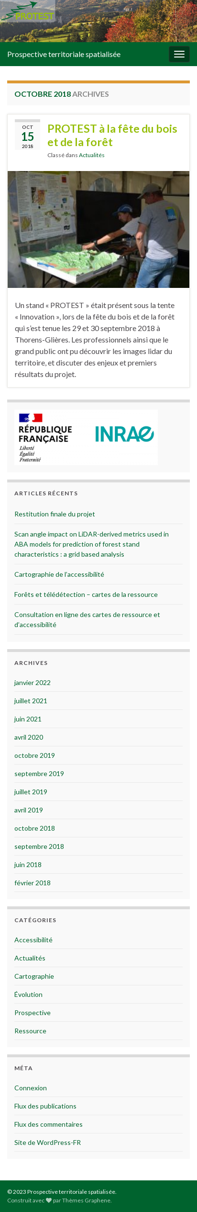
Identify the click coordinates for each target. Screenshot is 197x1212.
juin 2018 (28, 864)
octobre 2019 (34, 755)
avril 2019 (28, 810)
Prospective (32, 1012)
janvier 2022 (32, 682)
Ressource (30, 1031)
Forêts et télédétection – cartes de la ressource (86, 594)
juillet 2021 (30, 701)
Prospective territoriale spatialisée (63, 53)
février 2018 (32, 883)
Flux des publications (45, 1106)
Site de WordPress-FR (47, 1142)
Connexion (30, 1088)
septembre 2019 (39, 773)
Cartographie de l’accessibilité (59, 574)
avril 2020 (28, 737)
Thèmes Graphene (86, 1200)
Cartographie (34, 976)
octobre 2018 (34, 828)
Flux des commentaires (48, 1124)
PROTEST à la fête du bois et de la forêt (112, 135)
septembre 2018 (39, 846)
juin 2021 (28, 719)
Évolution (28, 994)
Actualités (92, 155)
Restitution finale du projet (54, 514)
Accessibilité (33, 940)
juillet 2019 (30, 792)
